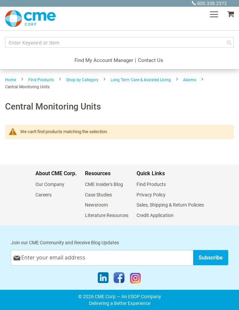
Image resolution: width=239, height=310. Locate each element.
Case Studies (98, 194)
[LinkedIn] (103, 279)
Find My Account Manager (103, 60)
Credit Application (155, 215)
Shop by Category (82, 80)
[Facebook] (119, 279)
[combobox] (119, 42)
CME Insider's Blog (104, 184)
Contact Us (150, 60)
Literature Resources (106, 215)
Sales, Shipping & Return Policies (170, 205)
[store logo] (30, 18)
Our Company (49, 184)
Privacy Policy (151, 194)
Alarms (189, 80)
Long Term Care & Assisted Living (141, 80)
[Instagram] (135, 279)
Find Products (41, 80)
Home (10, 80)
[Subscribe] (210, 257)
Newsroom (96, 205)
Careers (43, 194)
